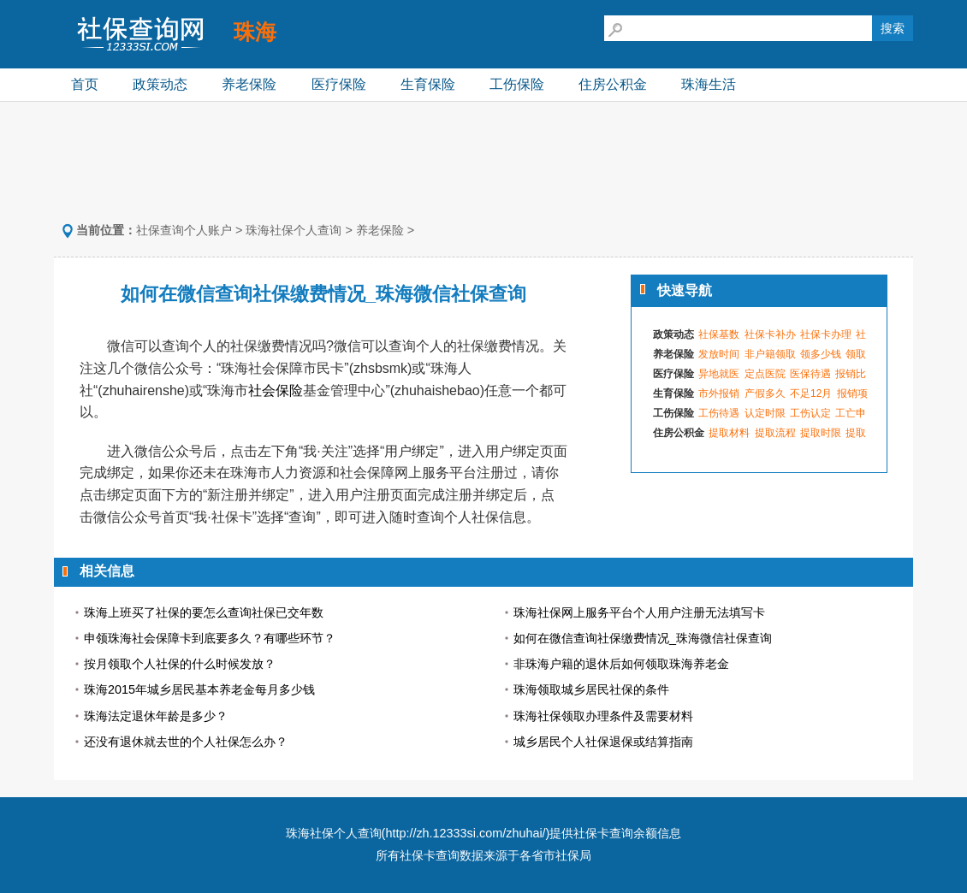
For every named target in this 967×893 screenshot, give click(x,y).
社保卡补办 (770, 334)
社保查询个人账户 (184, 230)
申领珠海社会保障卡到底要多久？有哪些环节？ (209, 638)
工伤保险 (516, 84)
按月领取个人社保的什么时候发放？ (180, 664)
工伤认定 (810, 413)
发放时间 (718, 354)
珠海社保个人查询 (293, 230)
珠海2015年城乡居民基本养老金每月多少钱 (199, 689)
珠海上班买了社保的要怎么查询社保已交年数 (203, 612)
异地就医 (718, 374)
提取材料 (729, 433)
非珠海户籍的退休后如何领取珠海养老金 (621, 664)
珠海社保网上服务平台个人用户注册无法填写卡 (639, 612)
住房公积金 (612, 84)
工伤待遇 (718, 413)
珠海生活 (708, 84)
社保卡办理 (825, 334)
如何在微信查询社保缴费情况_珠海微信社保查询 (642, 638)
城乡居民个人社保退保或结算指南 (603, 741)
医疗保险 (338, 84)
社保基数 (718, 334)
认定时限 (765, 413)
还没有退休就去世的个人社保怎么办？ (186, 741)
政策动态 (160, 84)
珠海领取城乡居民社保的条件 (591, 689)
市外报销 (718, 393)
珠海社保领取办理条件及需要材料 (603, 716)
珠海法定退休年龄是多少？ (156, 716)
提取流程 (775, 433)
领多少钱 (820, 354)
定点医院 (765, 374)
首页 (84, 84)
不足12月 (811, 393)
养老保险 (249, 84)
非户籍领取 (770, 354)
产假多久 (765, 393)
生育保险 (427, 84)
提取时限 (820, 433)
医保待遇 (810, 374)
